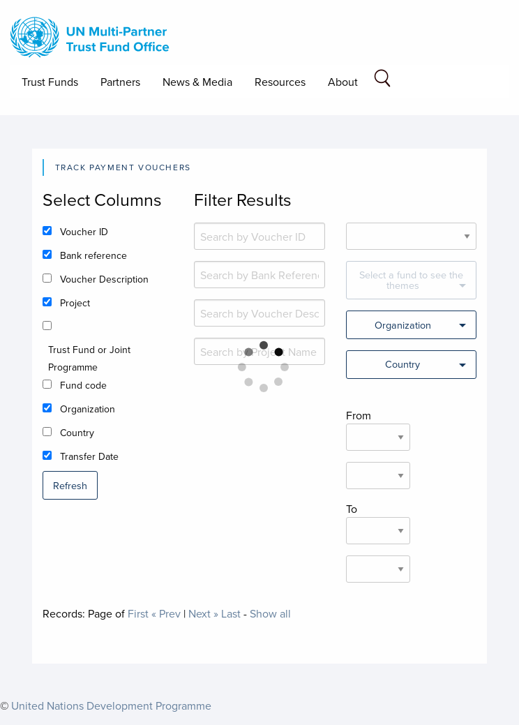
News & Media (197, 81)
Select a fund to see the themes (411, 279)
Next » (203, 613)
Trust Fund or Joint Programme (89, 358)
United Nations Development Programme (111, 705)
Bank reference (93, 255)
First (138, 613)
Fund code (83, 385)
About (343, 81)
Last (231, 613)
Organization (87, 409)
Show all (270, 613)
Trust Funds (50, 81)
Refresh (70, 485)
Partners (120, 81)
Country (77, 433)
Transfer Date (89, 456)
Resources (280, 81)
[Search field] (382, 80)
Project (75, 303)
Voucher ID (84, 232)
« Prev (166, 613)
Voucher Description (104, 279)
